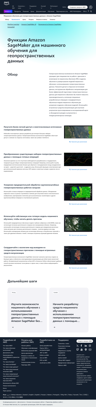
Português (56, 394)
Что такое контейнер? (9, 364)
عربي (8, 394)
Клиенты (52, 19)
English (31, 394)
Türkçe (70, 394)
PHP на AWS (43, 360)
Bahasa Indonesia (16, 394)
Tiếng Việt (64, 394)
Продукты (17, 11)
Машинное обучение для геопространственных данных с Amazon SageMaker (32, 16)
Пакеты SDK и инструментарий (45, 349)
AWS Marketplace (75, 11)
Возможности (16, 19)
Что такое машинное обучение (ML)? (9, 379)
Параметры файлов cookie (54, 402)
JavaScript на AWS (45, 363)
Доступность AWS (8, 352)
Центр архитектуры (27, 353)
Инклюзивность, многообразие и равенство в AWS (11, 357)
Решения (26, 11)
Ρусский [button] (43, 7)
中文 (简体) (11, 397)
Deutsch (25, 394)
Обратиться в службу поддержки (64, 351)
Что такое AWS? (7, 345)
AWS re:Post (61, 355)
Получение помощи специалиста (64, 347)
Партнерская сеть (62, 11)
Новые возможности (9, 385)
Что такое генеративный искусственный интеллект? (11, 375)
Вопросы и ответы (41, 19)
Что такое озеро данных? (10, 367)
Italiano (49, 394)
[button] (78, 7)
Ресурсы (31, 19)
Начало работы (26, 345)
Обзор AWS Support (64, 360)
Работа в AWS (62, 365)
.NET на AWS (43, 352)
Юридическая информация (66, 363)
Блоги (5, 388)
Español (37, 394)
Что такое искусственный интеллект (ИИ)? (10, 370)
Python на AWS (44, 355)
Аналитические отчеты (28, 362)
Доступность (21, 402)
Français (43, 394)
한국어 (5, 397)
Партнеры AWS (25, 365)
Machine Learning (13, 24)
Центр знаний (62, 357)
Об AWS (13, 7)
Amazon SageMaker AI (28, 24)
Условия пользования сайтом (35, 402)
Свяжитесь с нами (21, 7)
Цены (32, 11)
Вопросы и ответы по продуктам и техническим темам (29, 358)
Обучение (51, 11)
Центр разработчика (46, 345)
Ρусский (75, 394)
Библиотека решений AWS (29, 350)
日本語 (85, 394)
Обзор (7, 19)
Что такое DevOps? (8, 362)
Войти (64, 7)
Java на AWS (43, 357)
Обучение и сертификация (29, 348)
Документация (41, 11)
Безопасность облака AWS (11, 383)
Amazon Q (8, 11)
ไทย (81, 394)
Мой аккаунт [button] (54, 7)
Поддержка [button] (33, 7)
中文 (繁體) (19, 397)
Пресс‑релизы (7, 390)
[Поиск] (91, 12)
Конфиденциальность (9, 402)
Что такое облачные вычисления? (9, 349)
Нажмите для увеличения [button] (78, 142)
